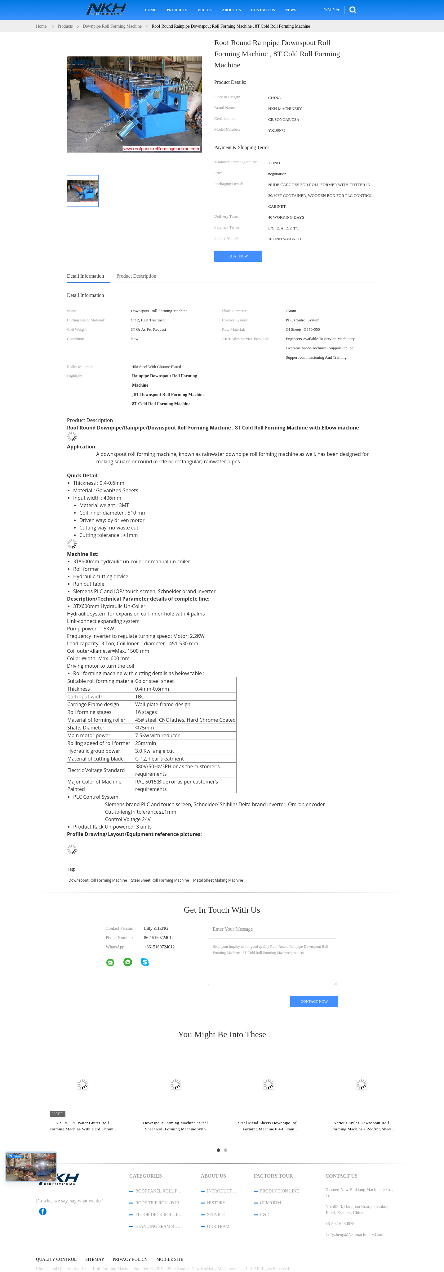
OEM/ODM (270, 1203)
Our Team (218, 1226)
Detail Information (85, 276)
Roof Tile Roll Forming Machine (159, 1203)
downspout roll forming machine (98, 880)
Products (177, 10)
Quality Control (56, 1259)
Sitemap (94, 1259)
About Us (231, 10)
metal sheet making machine (218, 880)
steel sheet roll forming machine (160, 880)
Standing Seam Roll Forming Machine (159, 1226)
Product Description (136, 276)
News (290, 10)
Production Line (279, 1191)
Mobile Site (169, 1259)
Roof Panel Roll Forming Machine (159, 1191)
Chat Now (238, 256)
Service (216, 1214)
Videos (205, 10)
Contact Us (263, 10)
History (216, 1203)
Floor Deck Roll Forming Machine (159, 1214)
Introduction (222, 1191)
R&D (264, 1214)
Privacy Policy (130, 1259)
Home (151, 10)
